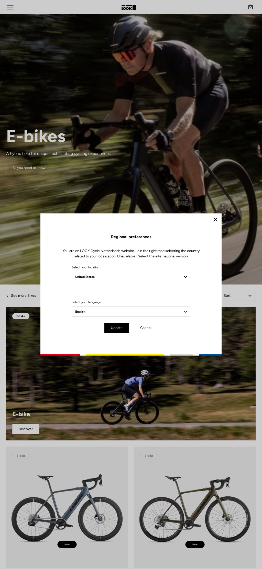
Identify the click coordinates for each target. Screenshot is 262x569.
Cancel (145, 328)
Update (117, 328)
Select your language (86, 302)
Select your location (86, 267)
